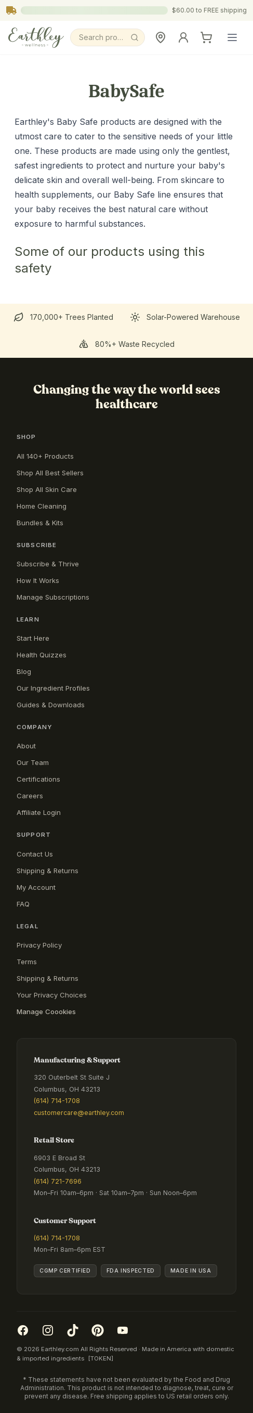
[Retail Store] (160, 37)
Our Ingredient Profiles (53, 688)
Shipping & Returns (47, 870)
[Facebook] (23, 1330)
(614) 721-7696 (58, 1181)
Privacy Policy (39, 945)
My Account (36, 887)
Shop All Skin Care (47, 489)
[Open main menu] (232, 37)
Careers (30, 796)
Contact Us (35, 854)
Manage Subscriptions (53, 597)
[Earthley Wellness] (36, 37)
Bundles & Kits (40, 522)
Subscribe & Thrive (48, 564)
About (26, 746)
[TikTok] (72, 1330)
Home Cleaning (41, 506)
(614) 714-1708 (57, 1101)
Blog (24, 671)
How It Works (38, 580)
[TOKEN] (100, 1358)
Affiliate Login (39, 812)
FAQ (23, 904)
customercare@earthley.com (79, 1113)
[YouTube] (122, 1330)
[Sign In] (183, 37)
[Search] (107, 37)
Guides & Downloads (51, 705)
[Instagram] (48, 1330)
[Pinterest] (97, 1330)
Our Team (33, 762)
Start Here (33, 638)
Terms (27, 961)
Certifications (38, 779)
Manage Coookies (46, 1011)
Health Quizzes (41, 655)
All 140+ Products (45, 456)
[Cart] (206, 37)
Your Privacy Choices (52, 995)
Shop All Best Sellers (50, 473)
